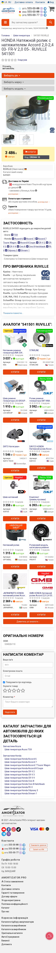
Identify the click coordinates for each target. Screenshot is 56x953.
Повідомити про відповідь (17, 682)
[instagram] (13, 829)
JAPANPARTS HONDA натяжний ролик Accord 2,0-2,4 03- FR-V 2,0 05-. (14, 594)
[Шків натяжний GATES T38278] (15, 485)
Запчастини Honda (12, 756)
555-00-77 (29, 14)
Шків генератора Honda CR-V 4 (20, 778)
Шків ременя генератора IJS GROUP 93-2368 (14, 399)
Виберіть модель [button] (15, 88)
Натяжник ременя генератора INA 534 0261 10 (12, 351)
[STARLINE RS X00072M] (41, 338)
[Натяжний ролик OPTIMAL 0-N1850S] (15, 533)
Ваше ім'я (8, 660)
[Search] (51, 22)
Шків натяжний (10, 497)
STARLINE (34, 350)
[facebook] (8, 829)
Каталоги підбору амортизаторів (17, 922)
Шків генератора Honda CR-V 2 (20, 771)
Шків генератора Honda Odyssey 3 (21, 790)
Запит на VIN (38, 849)
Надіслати (10, 712)
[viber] (8, 834)
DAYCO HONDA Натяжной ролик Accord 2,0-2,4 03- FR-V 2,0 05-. (41, 447)
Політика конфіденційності (14, 904)
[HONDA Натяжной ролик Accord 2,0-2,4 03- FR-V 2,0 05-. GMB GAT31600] (41, 581)
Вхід (51, 2)
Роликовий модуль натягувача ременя (39, 546)
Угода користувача (10, 900)
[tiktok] (18, 829)
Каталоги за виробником (13, 925)
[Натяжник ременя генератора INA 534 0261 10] (15, 338)
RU (9, 2)
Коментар (9, 697)
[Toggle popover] (49, 936)
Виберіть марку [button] (14, 82)
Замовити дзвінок (38, 845)
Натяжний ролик (11, 545)
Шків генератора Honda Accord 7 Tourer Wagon (27, 765)
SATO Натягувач (11, 446)
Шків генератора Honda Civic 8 (19, 781)
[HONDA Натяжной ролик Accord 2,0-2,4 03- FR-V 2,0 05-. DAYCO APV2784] (41, 434)
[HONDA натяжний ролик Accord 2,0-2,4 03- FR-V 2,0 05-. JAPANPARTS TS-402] (15, 581)
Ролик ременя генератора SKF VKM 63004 (39, 399)
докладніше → (14, 194)
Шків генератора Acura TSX (18, 749)
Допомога (6, 944)
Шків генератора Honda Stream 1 (21, 793)
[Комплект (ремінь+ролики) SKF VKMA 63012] (41, 485)
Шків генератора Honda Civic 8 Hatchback (25, 784)
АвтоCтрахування (10, 937)
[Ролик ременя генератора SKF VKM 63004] (41, 386)
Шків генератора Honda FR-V (19, 787)
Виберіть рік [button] (12, 75)
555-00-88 (29, 8)
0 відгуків (22, 60)
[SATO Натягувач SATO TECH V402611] (15, 434)
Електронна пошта (12, 671)
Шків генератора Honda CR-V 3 (20, 774)
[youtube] (3, 829)
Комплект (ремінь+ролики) (37, 498)
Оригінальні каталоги (12, 933)
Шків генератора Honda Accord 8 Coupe (24, 768)
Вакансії (5, 940)
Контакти (40, 2)
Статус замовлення (12, 881)
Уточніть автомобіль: (8, 67)
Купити (30, 152)
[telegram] (3, 834)
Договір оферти (9, 896)
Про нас (5, 911)
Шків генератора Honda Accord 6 (21, 759)
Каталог (5, 908)
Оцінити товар (10, 686)
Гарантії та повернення (12, 893)
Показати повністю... (13, 313)
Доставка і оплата (24, 2)
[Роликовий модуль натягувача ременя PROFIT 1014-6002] (41, 533)
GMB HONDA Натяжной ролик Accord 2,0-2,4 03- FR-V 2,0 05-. (41, 594)
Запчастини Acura (12, 746)
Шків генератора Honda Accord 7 (21, 762)
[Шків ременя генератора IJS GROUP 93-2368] (15, 386)
